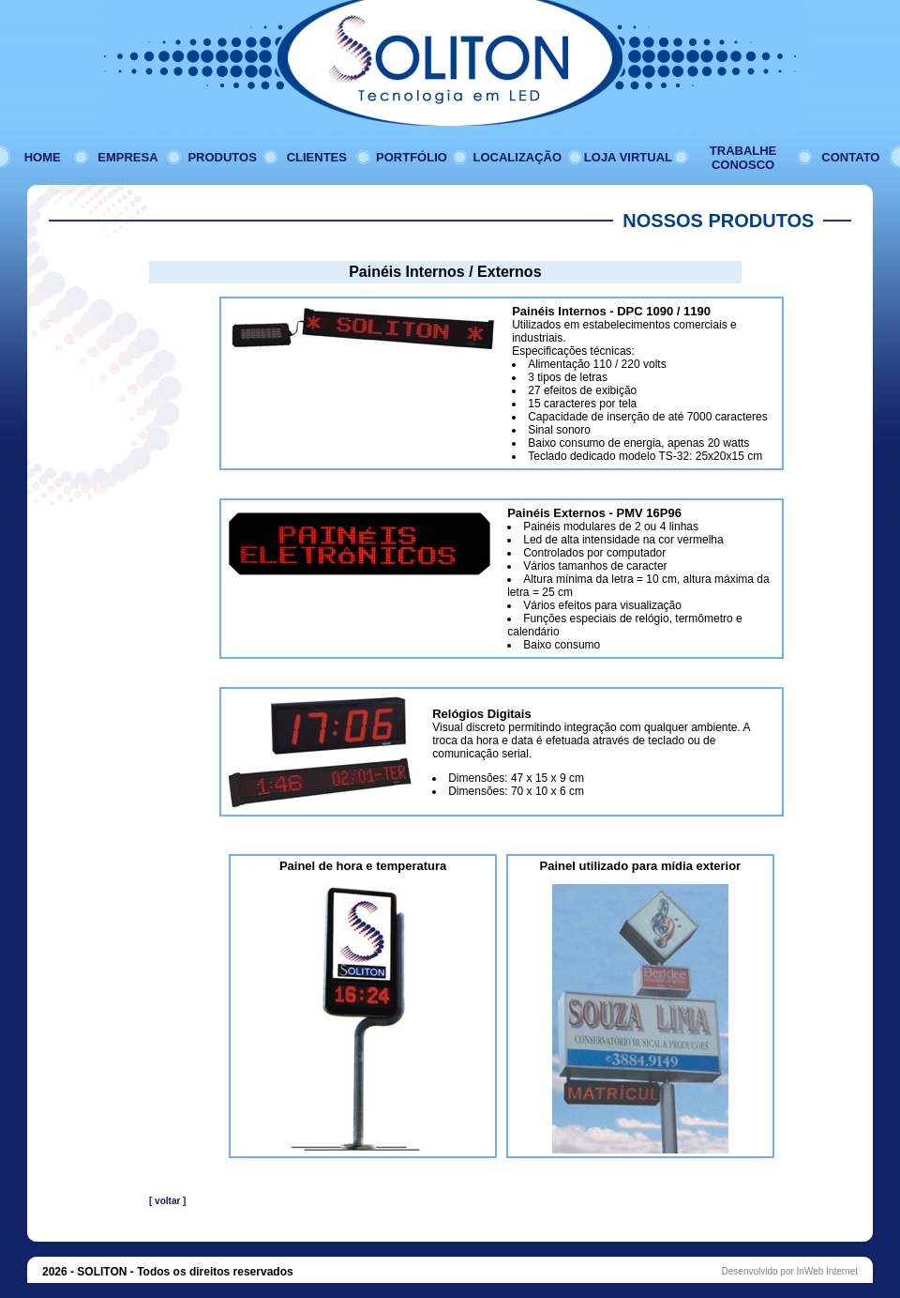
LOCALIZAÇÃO (517, 157)
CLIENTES (317, 157)
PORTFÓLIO (411, 157)
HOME (42, 157)
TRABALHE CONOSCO (743, 158)
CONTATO (850, 157)
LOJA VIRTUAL (628, 157)
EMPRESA (128, 157)
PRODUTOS (222, 157)
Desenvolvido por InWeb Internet (790, 1271)
